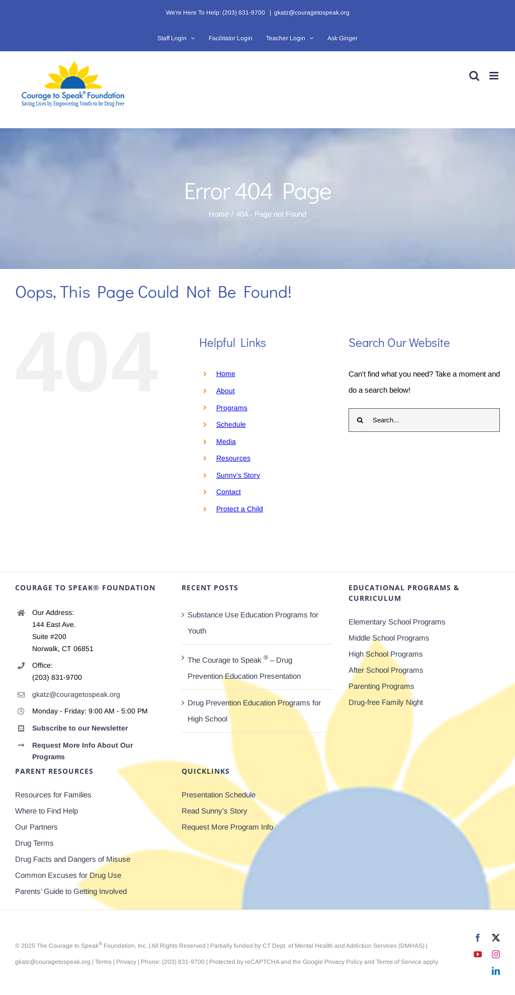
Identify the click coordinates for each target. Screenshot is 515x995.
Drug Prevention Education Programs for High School (254, 710)
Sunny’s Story (238, 475)
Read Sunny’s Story (214, 810)
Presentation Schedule (218, 794)
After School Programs (386, 670)
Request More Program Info (227, 827)
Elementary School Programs (397, 621)
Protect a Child (239, 509)
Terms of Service (398, 961)
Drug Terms (34, 843)
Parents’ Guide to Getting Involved (71, 891)
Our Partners (36, 827)
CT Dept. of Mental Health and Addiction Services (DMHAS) (343, 945)
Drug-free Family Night (386, 702)
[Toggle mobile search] (474, 75)
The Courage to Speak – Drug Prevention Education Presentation (244, 667)
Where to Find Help (46, 810)
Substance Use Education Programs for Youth (253, 622)
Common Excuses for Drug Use (68, 875)
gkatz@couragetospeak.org (312, 12)
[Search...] (424, 420)
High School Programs (386, 654)
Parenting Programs (381, 686)
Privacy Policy (343, 961)
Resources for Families (53, 794)
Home (225, 374)
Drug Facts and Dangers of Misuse (72, 859)
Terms (103, 961)
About (225, 391)
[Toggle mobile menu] (494, 75)
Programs (231, 408)
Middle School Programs (389, 638)
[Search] (360, 420)
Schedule (231, 424)
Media (226, 441)
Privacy (126, 961)
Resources (233, 458)
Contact (228, 492)
